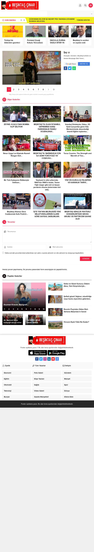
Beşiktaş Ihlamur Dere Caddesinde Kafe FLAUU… (16, 212)
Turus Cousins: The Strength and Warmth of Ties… (77, 154)
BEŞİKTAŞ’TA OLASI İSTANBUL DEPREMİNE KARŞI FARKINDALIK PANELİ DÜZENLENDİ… (47, 128)
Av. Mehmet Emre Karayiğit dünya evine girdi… (12, 322)
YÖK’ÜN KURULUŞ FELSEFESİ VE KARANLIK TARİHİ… (77, 181)
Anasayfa (66, 56)
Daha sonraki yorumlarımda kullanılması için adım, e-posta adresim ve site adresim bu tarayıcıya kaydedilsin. (44, 253)
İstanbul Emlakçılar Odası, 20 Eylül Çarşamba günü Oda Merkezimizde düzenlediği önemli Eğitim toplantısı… (77, 128)
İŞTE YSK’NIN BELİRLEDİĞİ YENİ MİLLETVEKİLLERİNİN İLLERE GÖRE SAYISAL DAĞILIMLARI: (47, 214)
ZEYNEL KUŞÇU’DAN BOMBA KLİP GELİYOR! (16, 125)
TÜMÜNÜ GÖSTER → (84, 20)
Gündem (73, 56)
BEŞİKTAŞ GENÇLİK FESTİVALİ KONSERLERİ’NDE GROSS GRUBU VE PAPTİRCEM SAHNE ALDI (77, 215)
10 (44, 309)
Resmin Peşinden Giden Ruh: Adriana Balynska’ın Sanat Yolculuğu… (76, 311)
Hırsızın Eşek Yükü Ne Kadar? (76, 322)
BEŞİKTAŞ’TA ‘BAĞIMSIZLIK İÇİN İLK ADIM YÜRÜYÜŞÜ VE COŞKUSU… (47, 155)
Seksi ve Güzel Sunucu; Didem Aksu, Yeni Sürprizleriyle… (77, 285)
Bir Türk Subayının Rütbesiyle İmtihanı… (16, 181)
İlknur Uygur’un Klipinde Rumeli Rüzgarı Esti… (16, 154)
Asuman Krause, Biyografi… (16, 305)
